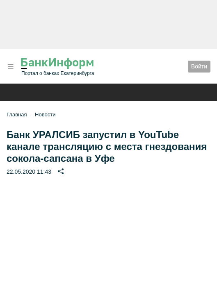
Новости (45, 114)
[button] (11, 66)
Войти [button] (199, 66)
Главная (17, 114)
